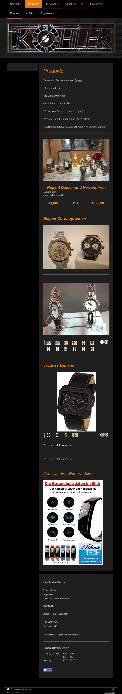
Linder (92, 126)
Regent (78, 80)
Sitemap (28, 689)
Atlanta (86, 118)
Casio (58, 88)
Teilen (47, 670)
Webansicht (110, 692)
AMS (63, 95)
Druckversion (15, 689)
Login (112, 689)
